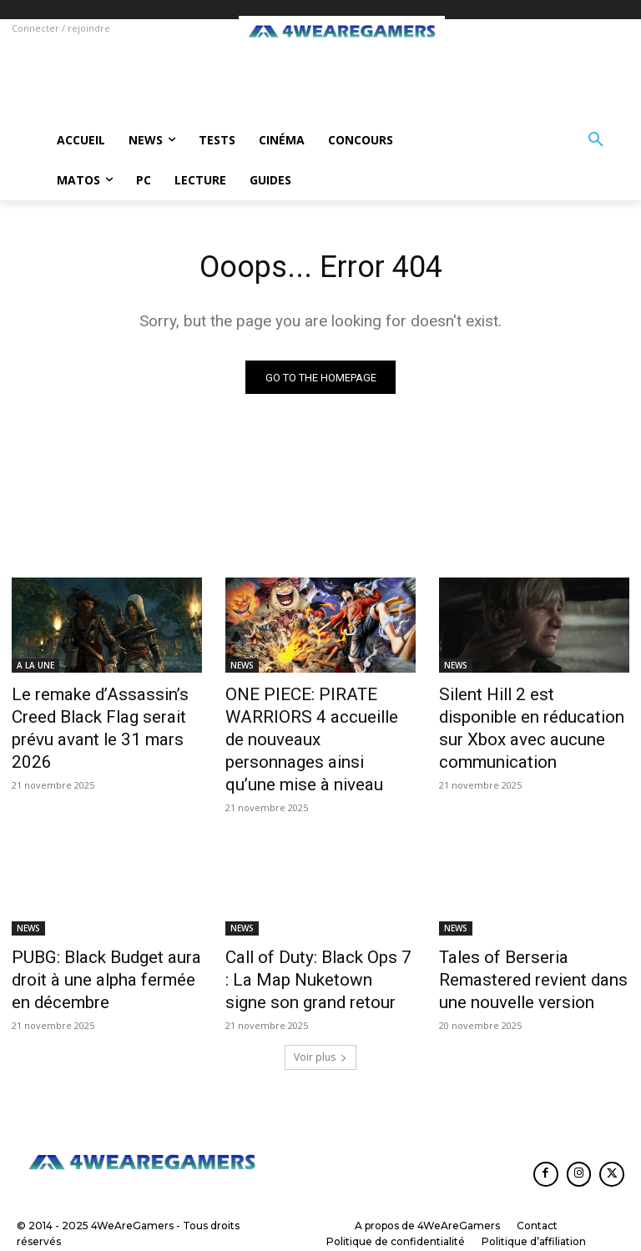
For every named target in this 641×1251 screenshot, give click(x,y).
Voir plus (320, 1008)
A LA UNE (35, 667)
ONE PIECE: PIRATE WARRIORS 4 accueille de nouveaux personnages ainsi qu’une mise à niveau (313, 723)
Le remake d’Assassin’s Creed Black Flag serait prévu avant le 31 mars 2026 (104, 713)
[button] (596, 140)
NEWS (242, 667)
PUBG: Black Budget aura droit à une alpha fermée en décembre (106, 937)
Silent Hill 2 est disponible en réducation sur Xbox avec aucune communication (528, 713)
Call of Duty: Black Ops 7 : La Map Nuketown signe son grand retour (314, 937)
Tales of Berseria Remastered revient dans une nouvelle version (532, 937)
